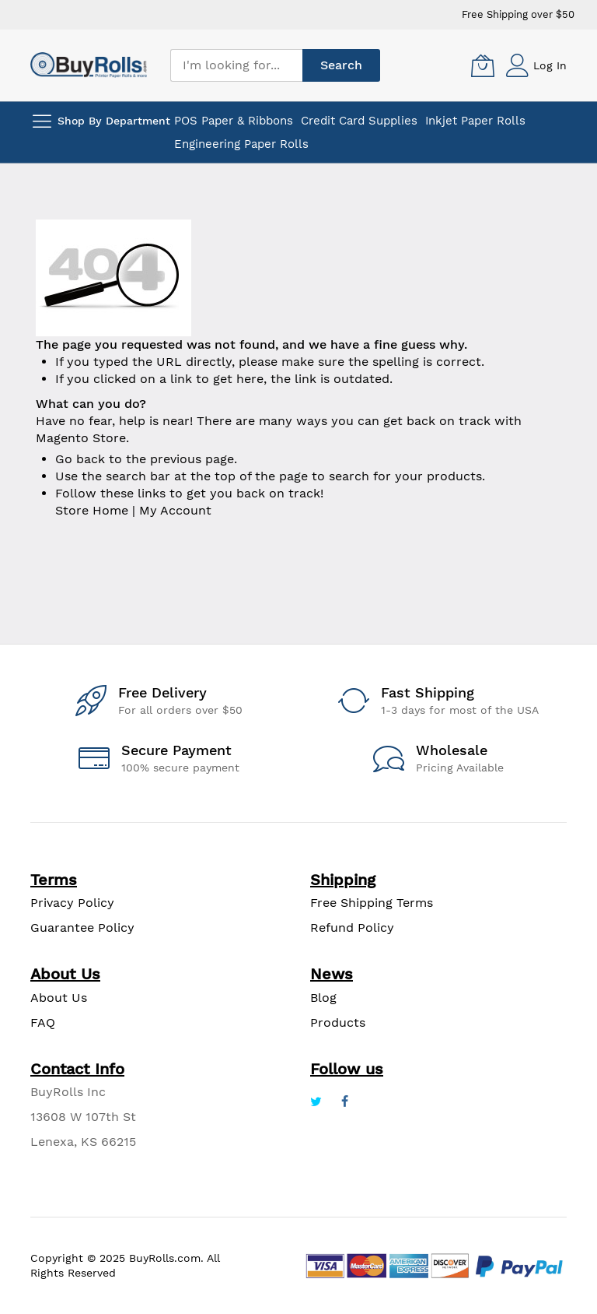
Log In (550, 65)
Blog (323, 997)
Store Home (91, 510)
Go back (80, 458)
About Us (58, 997)
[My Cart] (482, 65)
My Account (175, 510)
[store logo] (88, 65)
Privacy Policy (72, 902)
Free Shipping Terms (371, 902)
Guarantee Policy (82, 927)
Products (337, 1022)
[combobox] (236, 65)
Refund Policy (352, 927)
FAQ (42, 1022)
